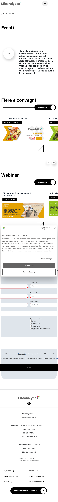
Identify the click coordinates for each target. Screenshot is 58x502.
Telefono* (33, 293)
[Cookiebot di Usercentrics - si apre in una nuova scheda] (41, 228)
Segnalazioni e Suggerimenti (29, 460)
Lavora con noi (35, 476)
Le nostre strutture (36, 482)
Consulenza (36, 324)
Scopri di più (42, 107)
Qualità (32, 471)
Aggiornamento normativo (41, 329)
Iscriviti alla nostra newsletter (25, 491)
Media (6, 482)
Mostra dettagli (46, 259)
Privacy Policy (22, 354)
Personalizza (29, 272)
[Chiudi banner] (55, 228)
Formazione (36, 326)
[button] (54, 162)
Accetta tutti (29, 265)
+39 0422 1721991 (30, 437)
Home (6, 13)
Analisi (34, 321)
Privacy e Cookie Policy (27, 458)
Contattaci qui (31, 452)
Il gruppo (7, 471)
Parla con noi (9, 476)
